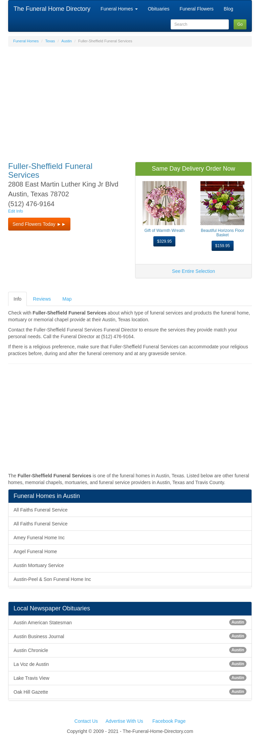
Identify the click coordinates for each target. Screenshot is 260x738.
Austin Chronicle (130, 650)
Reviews (42, 299)
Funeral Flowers (196, 9)
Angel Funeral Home (35, 551)
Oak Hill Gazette (130, 692)
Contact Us (86, 721)
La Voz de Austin (130, 664)
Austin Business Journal (130, 636)
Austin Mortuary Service (39, 565)
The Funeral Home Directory (52, 8)
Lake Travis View (130, 678)
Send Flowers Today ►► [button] (39, 224)
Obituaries (159, 9)
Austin (66, 41)
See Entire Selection (193, 271)
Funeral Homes (119, 9)
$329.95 (164, 241)
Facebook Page (169, 721)
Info (17, 299)
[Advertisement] (130, 100)
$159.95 (222, 245)
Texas (50, 41)
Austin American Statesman (130, 622)
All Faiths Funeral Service (41, 510)
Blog (228, 9)
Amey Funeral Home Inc (39, 537)
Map (66, 299)
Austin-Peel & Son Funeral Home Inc (52, 579)
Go (240, 24)
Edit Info (15, 211)
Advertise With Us (124, 721)
